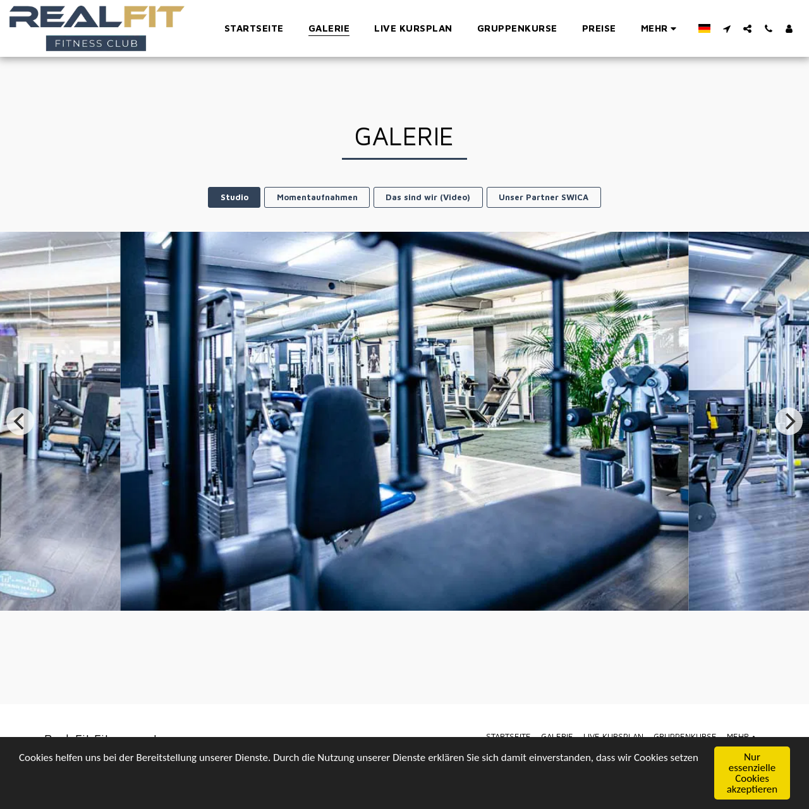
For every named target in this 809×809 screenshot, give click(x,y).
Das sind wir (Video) (428, 197)
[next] (789, 421)
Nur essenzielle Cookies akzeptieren (752, 773)
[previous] (20, 421)
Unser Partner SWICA (543, 197)
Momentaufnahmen (317, 197)
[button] (726, 28)
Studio (234, 197)
